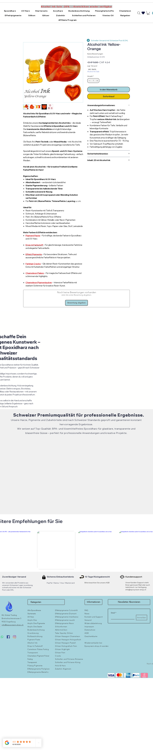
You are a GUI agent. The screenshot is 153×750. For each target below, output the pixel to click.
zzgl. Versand (92, 66)
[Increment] (97, 80)
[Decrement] (89, 80)
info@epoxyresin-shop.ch (135, 590)
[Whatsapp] (2, 636)
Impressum (89, 626)
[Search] (139, 13)
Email (113, 613)
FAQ (86, 610)
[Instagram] (14, 636)
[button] (10, 11)
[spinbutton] (93, 80)
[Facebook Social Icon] (8, 636)
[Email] (122, 617)
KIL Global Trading (9, 615)
